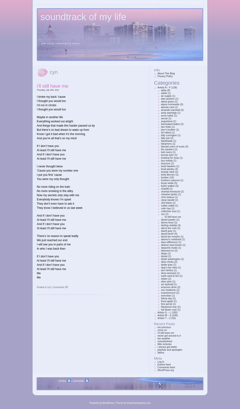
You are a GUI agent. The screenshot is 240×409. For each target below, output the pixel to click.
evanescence (168, 292)
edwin (164, 278)
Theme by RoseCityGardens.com (133, 403)
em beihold (167, 284)
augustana (166, 121)
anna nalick (167, 115)
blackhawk (166, 140)
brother (165, 177)
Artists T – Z (164, 318)
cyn (49, 287)
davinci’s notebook (171, 239)
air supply (166, 95)
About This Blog (166, 73)
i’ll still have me (52, 86)
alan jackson (168, 98)
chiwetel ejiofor (169, 194)
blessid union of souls (172, 146)
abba (163, 90)
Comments (78, 381)
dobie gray (166, 264)
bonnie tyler (167, 155)
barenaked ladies (170, 124)
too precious (164, 327)
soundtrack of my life (83, 17)
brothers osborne (170, 180)
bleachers (166, 143)
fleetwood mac (169, 306)
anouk (164, 118)
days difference (169, 242)
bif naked (166, 132)
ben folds (166, 126)
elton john (166, 281)
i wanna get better (167, 346)
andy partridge (169, 112)
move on (162, 330)
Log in (161, 361)
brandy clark (167, 171)
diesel (164, 256)
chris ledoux (167, 197)
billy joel (165, 138)
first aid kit (166, 304)
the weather (164, 338)
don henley (167, 270)
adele (164, 93)
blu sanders (167, 149)
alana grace (167, 101)
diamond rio (167, 250)
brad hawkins (168, 166)
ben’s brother (168, 129)
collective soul (168, 211)
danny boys (167, 222)
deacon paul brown (171, 245)
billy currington (169, 135)
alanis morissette (170, 104)
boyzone (165, 163)
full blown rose (169, 309)
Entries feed (164, 364)
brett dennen (168, 174)
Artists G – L (164, 312)
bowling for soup (170, 157)
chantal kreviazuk (170, 191)
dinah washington (170, 259)
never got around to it (169, 335)
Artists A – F (164, 87)
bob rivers (166, 152)
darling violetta (169, 225)
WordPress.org (166, 370)
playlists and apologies (170, 349)
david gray (166, 230)
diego (164, 253)
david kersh (167, 233)
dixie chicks (167, 261)
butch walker (168, 185)
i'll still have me (173, 216)
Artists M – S (165, 315)
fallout (161, 352)
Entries (62, 381)
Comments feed (166, 367)
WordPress (108, 403)
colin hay (166, 208)
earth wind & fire (170, 275)
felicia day (166, 298)
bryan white (167, 183)
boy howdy (167, 160)
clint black (166, 202)
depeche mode (169, 247)
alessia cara (167, 107)
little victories (165, 344)
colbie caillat (167, 205)
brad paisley (167, 169)
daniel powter (168, 219)
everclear (166, 295)
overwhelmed (165, 341)
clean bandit (167, 200)
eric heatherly (168, 290)
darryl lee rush (169, 228)
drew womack (168, 273)
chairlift (165, 188)
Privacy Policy (165, 76)
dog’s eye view (169, 267)
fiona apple (167, 301)
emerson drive (169, 287)
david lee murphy (170, 236)
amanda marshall (170, 110)
